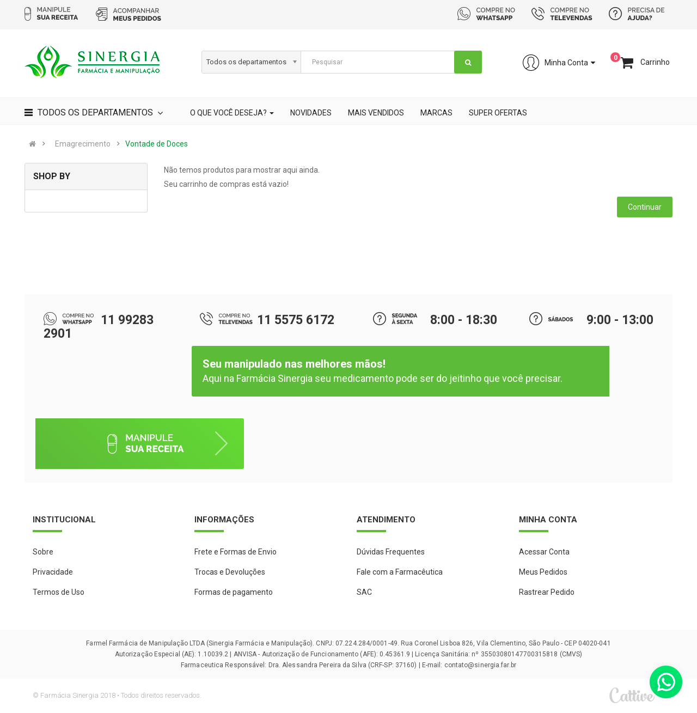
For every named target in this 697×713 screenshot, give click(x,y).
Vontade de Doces (156, 144)
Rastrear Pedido (546, 592)
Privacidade (53, 572)
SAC (364, 592)
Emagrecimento (83, 144)
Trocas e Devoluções (229, 572)
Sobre (43, 551)
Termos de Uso (58, 592)
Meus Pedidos (543, 572)
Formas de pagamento (233, 592)
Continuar (645, 207)
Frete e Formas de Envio (235, 551)
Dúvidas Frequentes (391, 551)
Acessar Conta (544, 551)
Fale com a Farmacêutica (400, 572)
